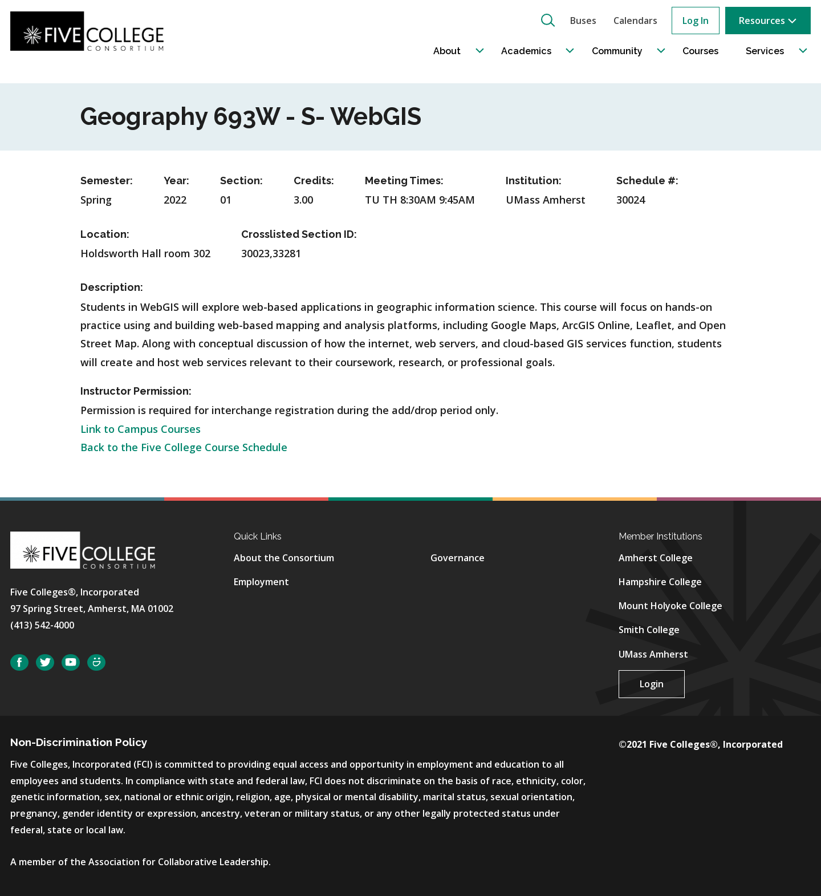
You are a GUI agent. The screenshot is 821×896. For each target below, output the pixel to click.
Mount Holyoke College (670, 605)
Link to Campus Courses (140, 429)
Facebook (19, 662)
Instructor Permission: (136, 391)
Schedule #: (647, 181)
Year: (176, 181)
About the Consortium (284, 558)
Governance (457, 558)
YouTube (71, 662)
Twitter (45, 662)
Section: (241, 181)
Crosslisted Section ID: (299, 234)
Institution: (534, 181)
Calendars (635, 20)
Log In (695, 20)
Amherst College (656, 558)
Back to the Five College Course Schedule (183, 447)
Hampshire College (660, 581)
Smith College (649, 629)
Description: (111, 287)
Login (652, 684)
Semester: (106, 181)
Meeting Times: (404, 181)
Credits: (314, 181)
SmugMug (96, 662)
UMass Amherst (653, 654)
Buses (583, 20)
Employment (261, 581)
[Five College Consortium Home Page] (90, 31)
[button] (548, 20)
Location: (104, 234)
